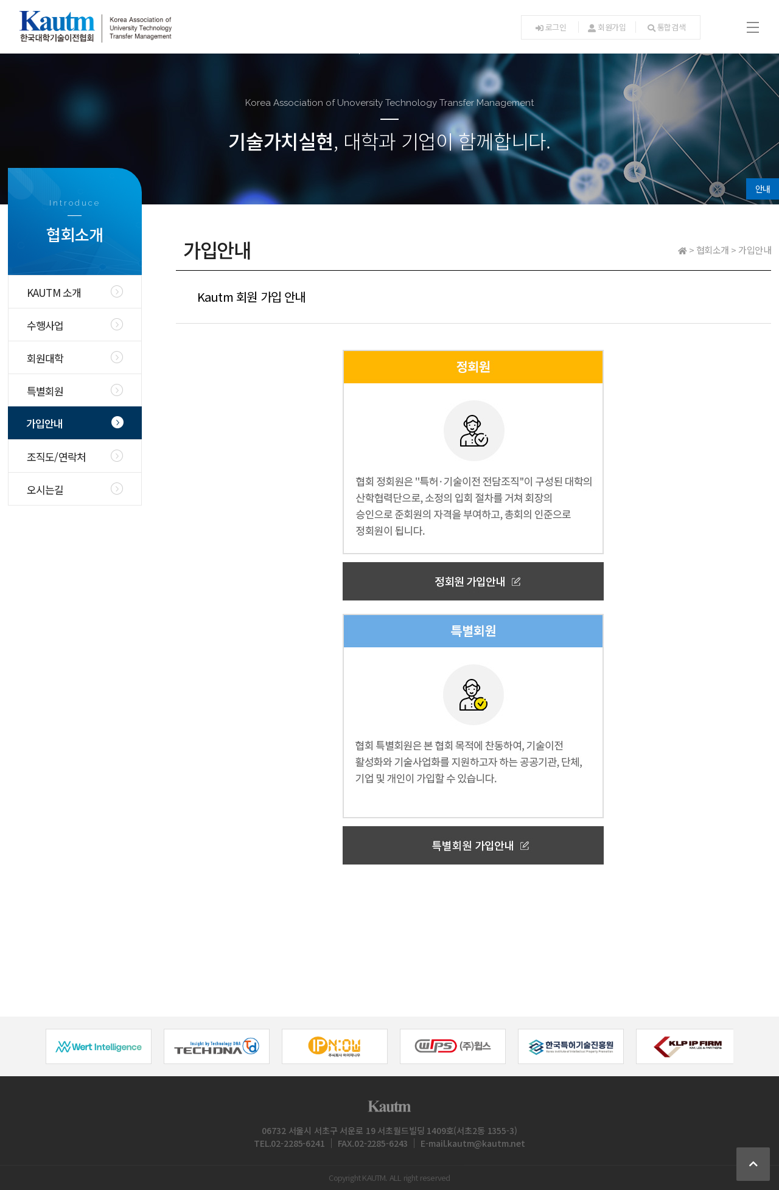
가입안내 (44, 423)
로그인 (551, 27)
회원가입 (607, 27)
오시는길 (45, 489)
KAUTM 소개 (54, 292)
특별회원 (45, 390)
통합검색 (667, 27)
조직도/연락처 (56, 456)
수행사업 (45, 325)
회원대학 (45, 358)
